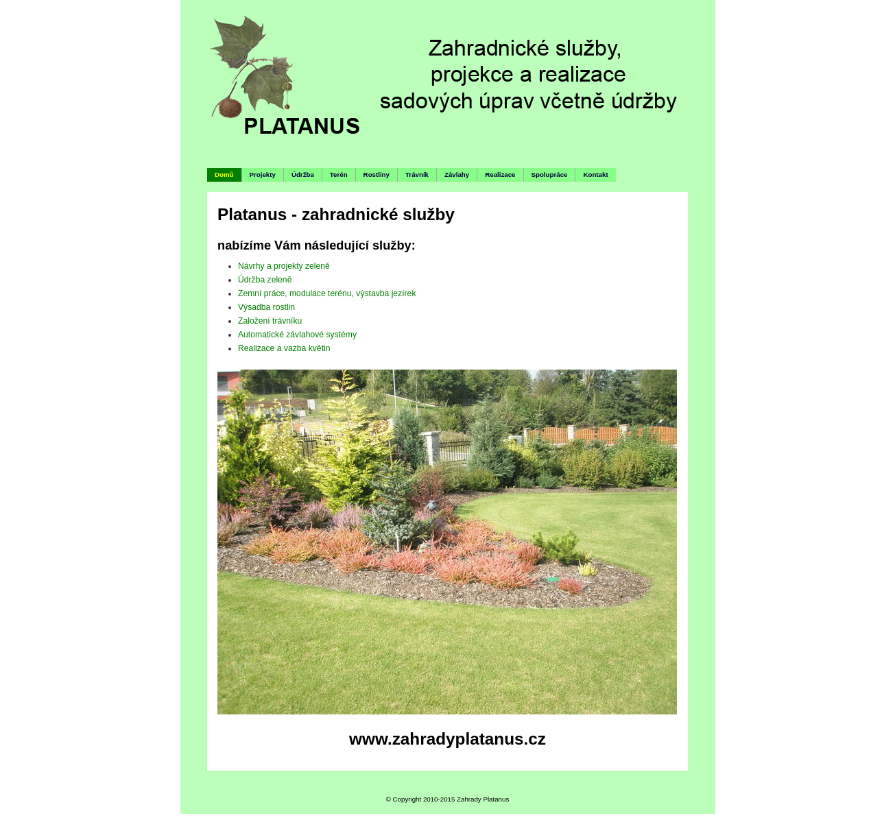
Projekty (263, 174)
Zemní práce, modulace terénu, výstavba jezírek (327, 293)
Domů (224, 174)
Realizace (500, 174)
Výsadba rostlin (266, 307)
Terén (339, 174)
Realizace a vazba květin (284, 348)
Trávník (417, 174)
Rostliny (376, 174)
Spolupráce (550, 174)
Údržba (302, 174)
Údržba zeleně (264, 280)
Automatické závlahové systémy (297, 334)
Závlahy (456, 174)
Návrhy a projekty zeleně (284, 266)
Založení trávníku (270, 321)
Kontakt (595, 174)
